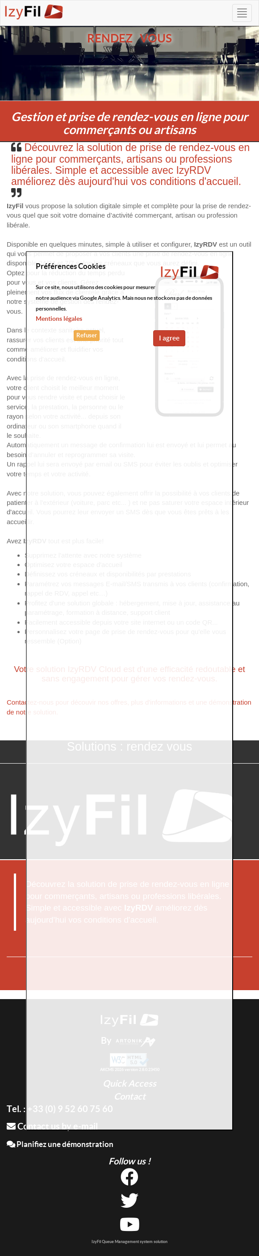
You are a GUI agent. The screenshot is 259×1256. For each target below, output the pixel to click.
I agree (169, 338)
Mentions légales (59, 318)
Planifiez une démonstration (60, 1144)
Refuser (86, 335)
